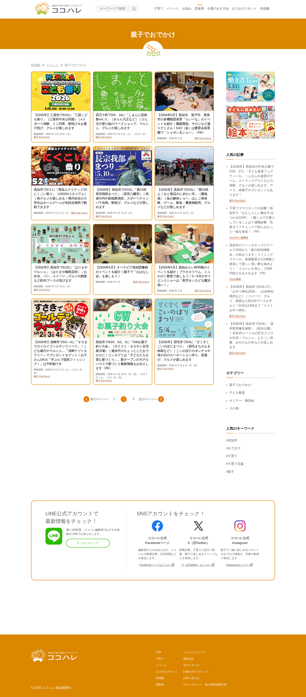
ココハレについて (194, 652)
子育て (158, 8)
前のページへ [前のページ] (96, 399)
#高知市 (231, 440)
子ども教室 (237, 392)
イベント (172, 8)
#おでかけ (233, 448)
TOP (158, 652)
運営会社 (188, 658)
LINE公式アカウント (195, 671)
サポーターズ (191, 665)
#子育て (231, 456)
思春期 (199, 8)
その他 (234, 408)
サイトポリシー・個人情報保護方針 (205, 684)
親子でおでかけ (240, 385)
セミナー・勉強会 (241, 400)
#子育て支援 (235, 463)
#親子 (230, 471)
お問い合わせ (191, 678)
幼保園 (265, 8)
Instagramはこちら (237, 564)
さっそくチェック (88, 543)
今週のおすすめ (218, 8)
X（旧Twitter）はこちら (196, 564)
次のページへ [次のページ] (151, 399)
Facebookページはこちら (154, 564)
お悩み (186, 8)
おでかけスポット (244, 8)
